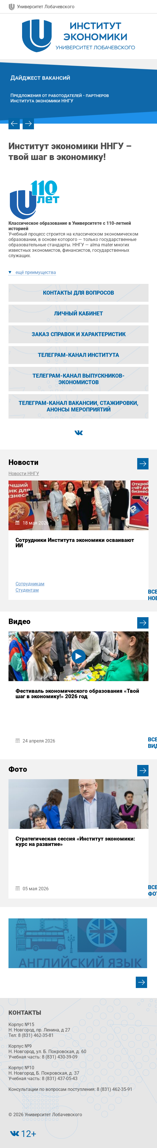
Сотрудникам (30, 584)
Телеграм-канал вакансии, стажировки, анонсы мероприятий (78, 406)
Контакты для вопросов (78, 293)
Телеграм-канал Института (78, 355)
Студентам (27, 590)
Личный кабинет (78, 313)
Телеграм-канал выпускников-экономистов (79, 379)
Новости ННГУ (23, 473)
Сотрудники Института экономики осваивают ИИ (75, 542)
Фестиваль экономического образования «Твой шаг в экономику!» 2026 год (77, 693)
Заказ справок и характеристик (79, 334)
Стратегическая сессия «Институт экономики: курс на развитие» (75, 841)
